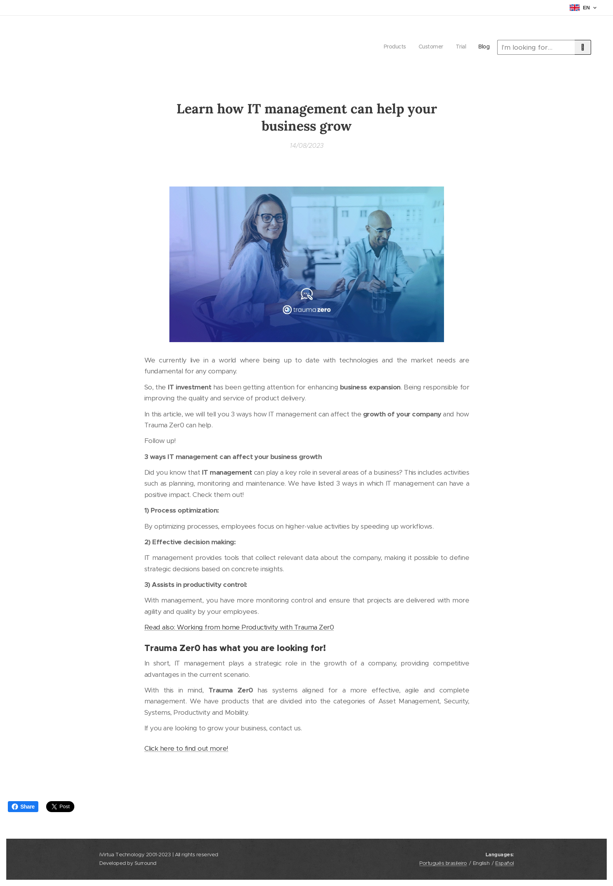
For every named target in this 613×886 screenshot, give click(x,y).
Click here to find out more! (186, 748)
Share (23, 806)
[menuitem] (454, 47)
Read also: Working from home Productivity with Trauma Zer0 (239, 627)
